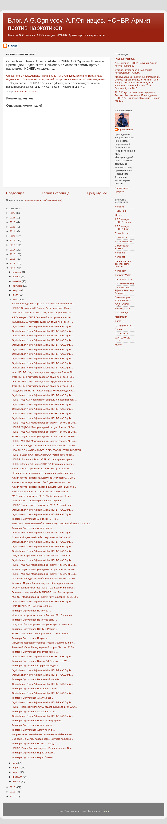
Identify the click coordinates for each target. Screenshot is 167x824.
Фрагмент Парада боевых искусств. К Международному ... (43, 583)
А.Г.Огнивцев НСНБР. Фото (122, 227)
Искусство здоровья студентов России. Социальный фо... (43, 642)
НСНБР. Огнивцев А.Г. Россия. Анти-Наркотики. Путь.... (42, 308)
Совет (118, 321)
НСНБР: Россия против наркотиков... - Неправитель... (42, 633)
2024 (13, 217)
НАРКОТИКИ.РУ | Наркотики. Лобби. (32, 606)
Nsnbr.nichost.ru (123, 279)
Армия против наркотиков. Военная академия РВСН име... (44, 487)
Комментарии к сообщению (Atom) (43, 200)
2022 (13, 226)
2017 (13, 249)
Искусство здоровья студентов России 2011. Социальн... (43, 615)
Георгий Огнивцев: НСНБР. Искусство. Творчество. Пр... (42, 312)
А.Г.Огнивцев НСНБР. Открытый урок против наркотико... (43, 317)
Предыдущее (97, 193)
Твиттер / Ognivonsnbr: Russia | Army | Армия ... (37, 720)
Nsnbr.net (120, 257)
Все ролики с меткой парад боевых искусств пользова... (42, 739)
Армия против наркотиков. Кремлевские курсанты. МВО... (43, 477)
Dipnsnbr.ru (121, 237)
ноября (17, 276)
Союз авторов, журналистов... (123, 298)
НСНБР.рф (120, 211)
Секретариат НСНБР (122, 247)
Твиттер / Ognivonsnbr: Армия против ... (33, 528)
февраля (18, 777)
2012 (13, 787)
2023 (13, 222)
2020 (13, 236)
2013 (13, 268)
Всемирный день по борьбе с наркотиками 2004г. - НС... (42, 537)
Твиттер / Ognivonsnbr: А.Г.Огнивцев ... (33, 697)
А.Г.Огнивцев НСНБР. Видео (123, 220)
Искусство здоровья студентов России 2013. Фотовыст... (42, 555)
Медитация (121, 316)
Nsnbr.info (120, 252)
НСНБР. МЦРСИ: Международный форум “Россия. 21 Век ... (44, 422)
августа (17, 290)
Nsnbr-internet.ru (123, 241)
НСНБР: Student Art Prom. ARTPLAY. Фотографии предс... (43, 454)
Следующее (15, 193)
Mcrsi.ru (119, 215)
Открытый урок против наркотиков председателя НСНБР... (133, 71)
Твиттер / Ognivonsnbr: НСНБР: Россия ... (35, 629)
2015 (13, 258)
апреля (17, 767)
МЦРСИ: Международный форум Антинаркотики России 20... (45, 597)
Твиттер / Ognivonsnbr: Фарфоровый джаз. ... (36, 665)
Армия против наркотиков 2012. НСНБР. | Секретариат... (42, 468)
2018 (13, 245)
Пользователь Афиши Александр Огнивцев (125, 290)
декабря (17, 272)
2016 (13, 254)
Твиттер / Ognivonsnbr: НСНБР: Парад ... (34, 743)
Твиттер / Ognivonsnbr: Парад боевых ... (33, 752)
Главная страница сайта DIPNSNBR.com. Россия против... (43, 592)
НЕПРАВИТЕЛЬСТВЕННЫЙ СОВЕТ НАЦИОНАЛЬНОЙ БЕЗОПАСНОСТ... (52, 523)
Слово (118, 329)
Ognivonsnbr (125, 129)
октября (17, 281)
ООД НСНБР (122, 304)
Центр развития (123, 325)
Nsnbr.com (120, 270)
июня (16, 299)
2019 (13, 240)
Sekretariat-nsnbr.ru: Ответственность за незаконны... (41, 491)
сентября (18, 285)
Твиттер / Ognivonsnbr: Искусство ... (31, 610)
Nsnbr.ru (119, 206)
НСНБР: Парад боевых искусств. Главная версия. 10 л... (43, 748)
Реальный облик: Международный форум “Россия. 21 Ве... (44, 647)
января (17, 781)
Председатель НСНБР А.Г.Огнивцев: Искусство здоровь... (43, 390)
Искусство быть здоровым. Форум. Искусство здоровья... (43, 624)
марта (16, 772)
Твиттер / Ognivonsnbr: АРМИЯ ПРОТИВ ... (35, 519)
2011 (13, 791)
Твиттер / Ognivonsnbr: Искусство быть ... (34, 619)
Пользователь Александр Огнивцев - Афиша (36, 500)
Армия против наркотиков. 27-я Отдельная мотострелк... (43, 482)
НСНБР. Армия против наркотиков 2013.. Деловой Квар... (43, 505)
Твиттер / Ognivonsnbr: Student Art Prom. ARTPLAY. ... (41, 661)
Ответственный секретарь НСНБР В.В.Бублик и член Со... (43, 587)
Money (118, 344)
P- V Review (121, 333)
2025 (13, 213)
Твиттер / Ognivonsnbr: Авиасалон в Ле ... (34, 711)
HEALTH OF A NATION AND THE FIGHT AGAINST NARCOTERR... (47, 450)
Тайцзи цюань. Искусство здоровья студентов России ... (42, 322)
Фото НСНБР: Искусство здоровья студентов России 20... (43, 372)
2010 (13, 796)
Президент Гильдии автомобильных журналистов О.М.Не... (44, 445)
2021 (13, 231)
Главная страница (56, 193)
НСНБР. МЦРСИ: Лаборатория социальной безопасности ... (44, 399)
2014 (13, 263)
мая (15, 763)
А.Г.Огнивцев (122, 312)
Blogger (105, 811)
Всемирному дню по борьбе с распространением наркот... (43, 303)
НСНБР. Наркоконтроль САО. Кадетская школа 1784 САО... (44, 707)
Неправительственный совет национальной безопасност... (44, 473)
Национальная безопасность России (123, 264)
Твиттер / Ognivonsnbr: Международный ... (35, 651)
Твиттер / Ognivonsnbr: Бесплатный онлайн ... (37, 679)
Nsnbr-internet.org (124, 283)
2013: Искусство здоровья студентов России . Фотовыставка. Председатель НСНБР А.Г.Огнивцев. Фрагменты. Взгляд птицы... (137, 96)
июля (16, 295)
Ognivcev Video (123, 275)
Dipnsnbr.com (122, 233)
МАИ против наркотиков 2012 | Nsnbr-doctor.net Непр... (41, 496)
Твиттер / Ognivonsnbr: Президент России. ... (36, 688)
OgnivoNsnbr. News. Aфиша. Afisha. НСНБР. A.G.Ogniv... (42, 326)
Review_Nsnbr (122, 308)
